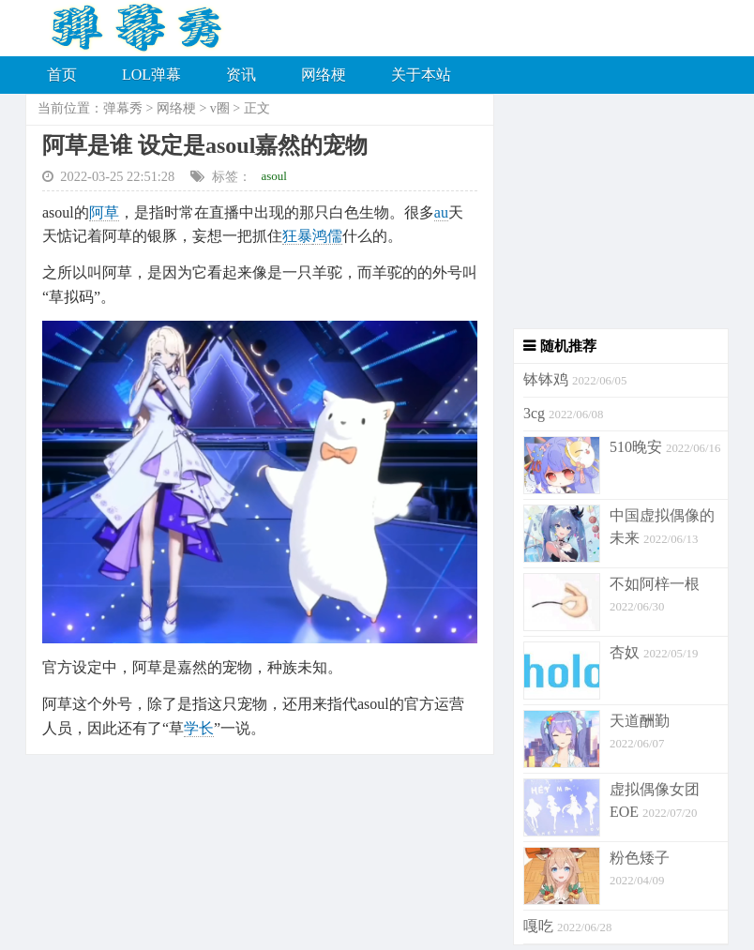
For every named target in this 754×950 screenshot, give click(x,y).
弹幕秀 (123, 108)
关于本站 (421, 75)
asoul (274, 176)
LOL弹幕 (151, 75)
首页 (62, 75)
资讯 (241, 75)
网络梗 (323, 75)
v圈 (220, 108)
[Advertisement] (611, 211)
